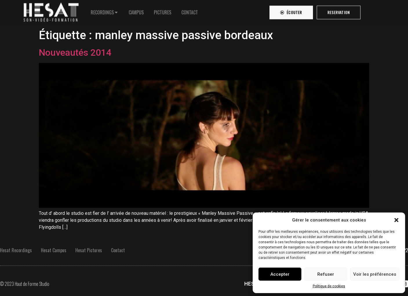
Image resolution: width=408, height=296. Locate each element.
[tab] (104, 11)
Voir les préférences (374, 274)
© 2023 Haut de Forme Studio (24, 283)
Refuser (325, 274)
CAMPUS (136, 10)
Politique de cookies (329, 286)
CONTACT (189, 10)
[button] (396, 220)
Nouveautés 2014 (75, 52)
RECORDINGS (102, 10)
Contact (118, 250)
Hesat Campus (53, 250)
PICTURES (162, 10)
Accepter (279, 274)
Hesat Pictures (88, 250)
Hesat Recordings (16, 250)
